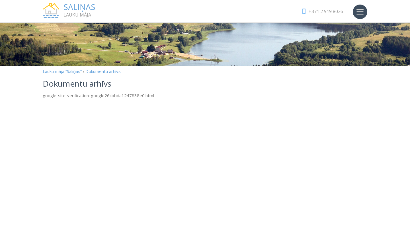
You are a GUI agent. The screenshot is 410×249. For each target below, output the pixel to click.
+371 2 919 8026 (326, 11)
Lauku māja (94, 10)
